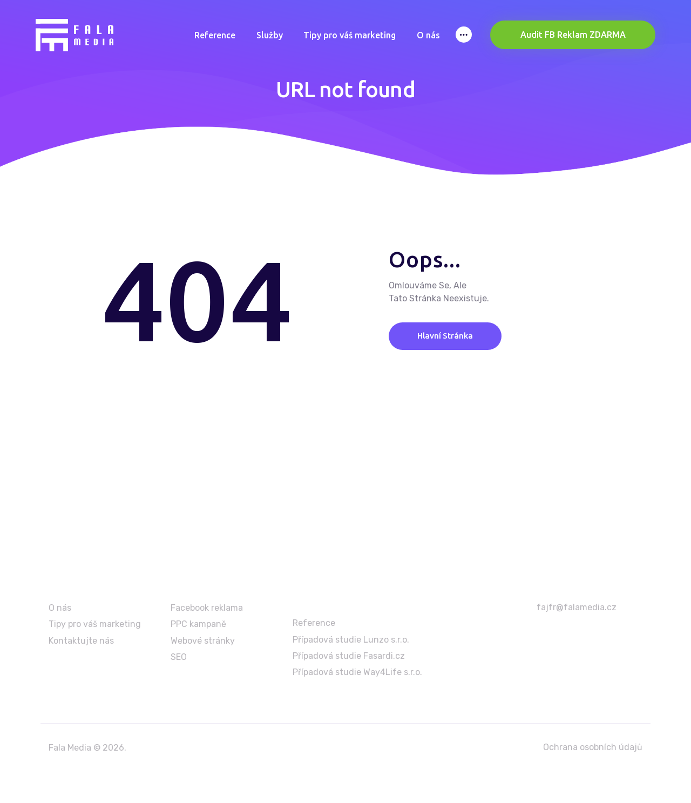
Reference (314, 623)
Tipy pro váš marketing (95, 624)
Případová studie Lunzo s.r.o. (351, 640)
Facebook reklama (207, 608)
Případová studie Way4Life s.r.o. (357, 672)
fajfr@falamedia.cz (577, 607)
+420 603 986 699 (579, 636)
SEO (179, 657)
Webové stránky (203, 641)
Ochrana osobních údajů (592, 747)
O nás (60, 608)
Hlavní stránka (450, 336)
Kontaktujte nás (81, 641)
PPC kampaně (198, 624)
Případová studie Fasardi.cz (349, 656)
